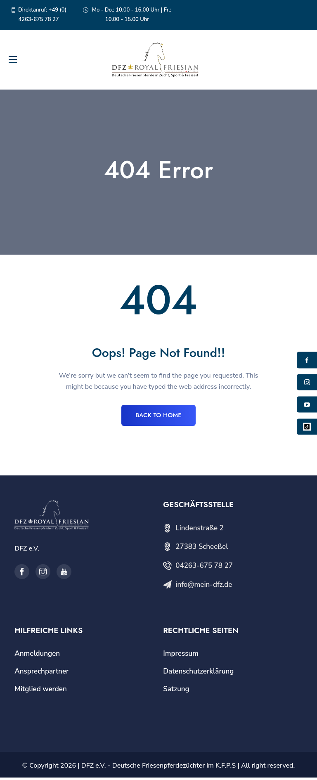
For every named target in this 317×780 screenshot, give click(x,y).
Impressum (181, 655)
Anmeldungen (37, 655)
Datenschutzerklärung (198, 673)
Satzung (176, 691)
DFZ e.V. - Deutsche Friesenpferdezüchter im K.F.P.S (158, 768)
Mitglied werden (40, 691)
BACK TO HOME (158, 416)
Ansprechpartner (41, 673)
